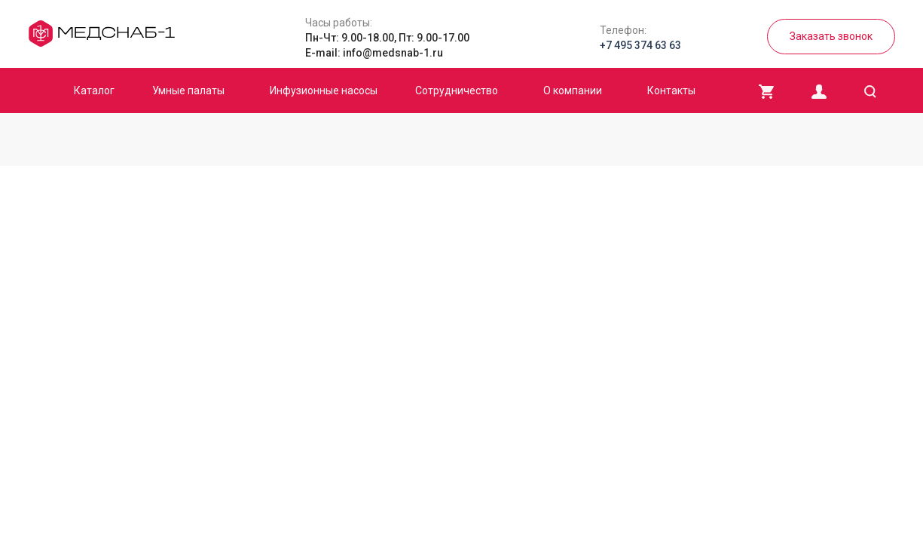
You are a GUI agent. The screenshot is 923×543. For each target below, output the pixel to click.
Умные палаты (188, 90)
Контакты (671, 90)
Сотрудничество (456, 90)
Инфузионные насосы (323, 90)
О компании (572, 90)
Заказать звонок (831, 36)
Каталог (94, 90)
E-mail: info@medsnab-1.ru (374, 53)
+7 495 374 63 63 (640, 45)
